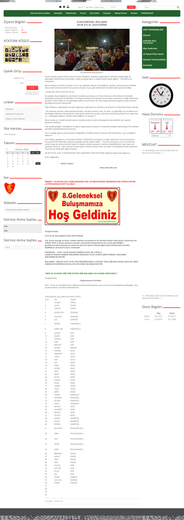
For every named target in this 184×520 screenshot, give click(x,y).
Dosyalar (107, 13)
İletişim (134, 13)
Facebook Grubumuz (14, 114)
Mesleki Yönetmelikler (154, 59)
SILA (8, 247)
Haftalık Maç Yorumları (149, 41)
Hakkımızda (71, 13)
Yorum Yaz (58, 501)
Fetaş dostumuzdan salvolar (18, 210)
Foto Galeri (94, 13)
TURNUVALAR (147, 13)
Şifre (22, 83)
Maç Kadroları (150, 48)
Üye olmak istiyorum (32, 94)
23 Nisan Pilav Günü (153, 54)
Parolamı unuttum (32, 92)
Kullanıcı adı (19, 78)
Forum (83, 13)
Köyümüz (10, 109)
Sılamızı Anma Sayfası (15, 119)
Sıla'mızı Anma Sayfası (40, 13)
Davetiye (147, 65)
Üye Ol (80, 7)
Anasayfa (58, 13)
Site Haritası (10, 134)
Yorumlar (49, 501)
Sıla (6, 226)
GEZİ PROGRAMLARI (153, 29)
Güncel (146, 35)
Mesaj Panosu (121, 13)
